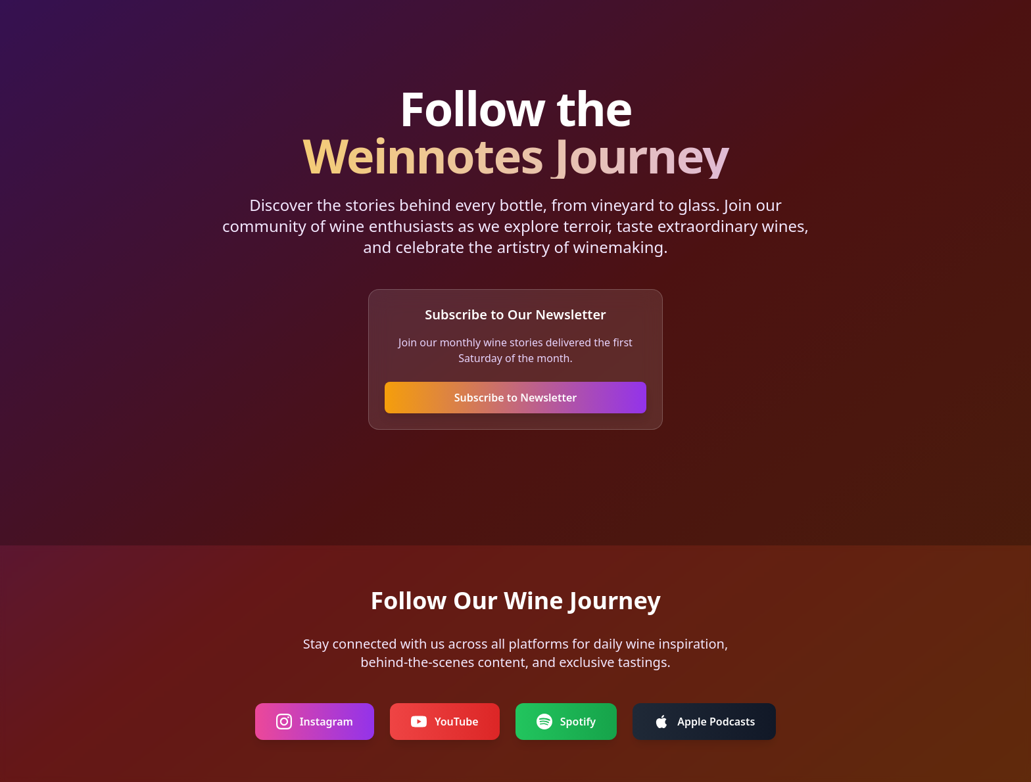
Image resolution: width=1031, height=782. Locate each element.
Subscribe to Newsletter (515, 397)
